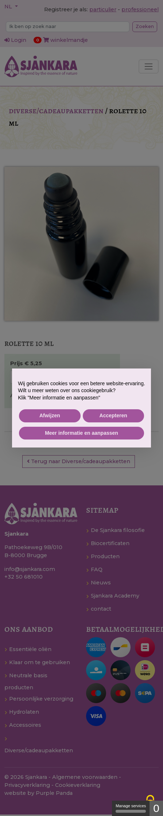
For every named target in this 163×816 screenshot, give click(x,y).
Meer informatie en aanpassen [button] (81, 433)
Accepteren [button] (113, 415)
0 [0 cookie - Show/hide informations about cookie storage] (156, 808)
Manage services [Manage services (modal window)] (131, 808)
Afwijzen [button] (49, 415)
